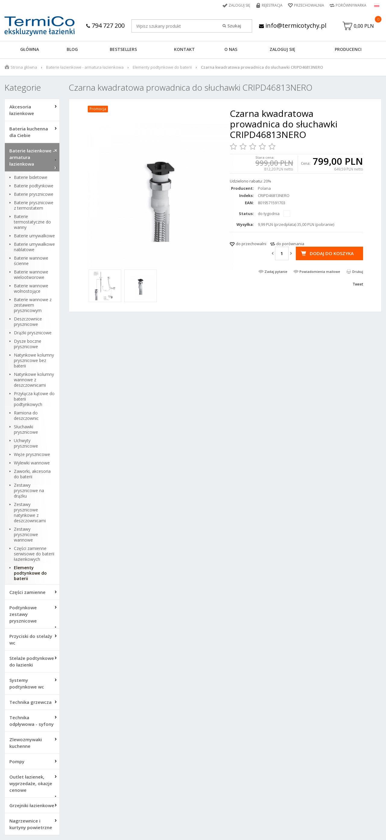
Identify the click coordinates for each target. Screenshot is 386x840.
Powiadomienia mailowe (319, 271)
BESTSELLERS (123, 49)
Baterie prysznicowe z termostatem (33, 205)
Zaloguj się (239, 5)
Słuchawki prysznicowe (26, 429)
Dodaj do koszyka (332, 253)
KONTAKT (184, 49)
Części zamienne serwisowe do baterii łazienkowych (34, 554)
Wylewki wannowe (32, 463)
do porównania (290, 243)
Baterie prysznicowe (33, 194)
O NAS (230, 49)
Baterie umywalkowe (34, 236)
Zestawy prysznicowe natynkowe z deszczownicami (30, 512)
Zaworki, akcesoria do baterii (32, 474)
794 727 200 (105, 25)
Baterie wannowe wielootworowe (31, 274)
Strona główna (24, 67)
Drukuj (357, 271)
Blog (72, 49)
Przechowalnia (309, 5)
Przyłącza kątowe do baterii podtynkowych (34, 399)
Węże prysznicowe (32, 454)
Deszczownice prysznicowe (28, 321)
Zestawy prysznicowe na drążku (29, 490)
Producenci (348, 49)
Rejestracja (272, 5)
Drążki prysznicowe (33, 333)
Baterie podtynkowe (33, 186)
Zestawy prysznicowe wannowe (26, 534)
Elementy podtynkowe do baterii (162, 67)
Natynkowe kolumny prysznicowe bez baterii (34, 360)
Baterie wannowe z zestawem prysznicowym (33, 305)
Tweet (358, 284)
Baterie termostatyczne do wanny (32, 222)
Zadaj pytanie (275, 271)
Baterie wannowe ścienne (31, 260)
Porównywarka (351, 5)
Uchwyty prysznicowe (26, 443)
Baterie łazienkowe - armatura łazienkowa (85, 67)
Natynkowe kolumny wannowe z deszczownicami (34, 380)
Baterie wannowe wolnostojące (31, 288)
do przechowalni (251, 243)
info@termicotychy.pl (292, 25)
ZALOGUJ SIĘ (282, 49)
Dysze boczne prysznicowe (27, 344)
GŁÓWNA (29, 49)
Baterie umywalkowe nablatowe (34, 247)
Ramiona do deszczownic (26, 415)
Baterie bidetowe (30, 177)
